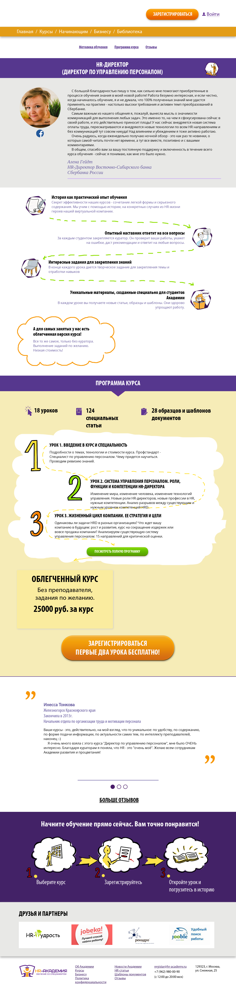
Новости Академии (128, 966)
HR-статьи (122, 970)
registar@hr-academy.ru (170, 966)
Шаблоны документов (130, 974)
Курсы (46, 31)
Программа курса (126, 47)
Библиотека (129, 31)
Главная (25, 31)
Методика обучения (93, 47)
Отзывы (151, 47)
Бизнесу (102, 31)
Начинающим (73, 31)
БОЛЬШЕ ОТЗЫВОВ (119, 800)
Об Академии (84, 966)
